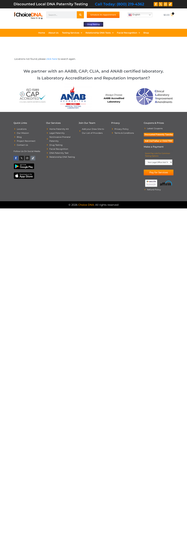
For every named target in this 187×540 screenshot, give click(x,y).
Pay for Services (158, 172)
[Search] (80, 14)
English (134, 15)
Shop (146, 33)
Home (41, 33)
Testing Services (72, 33)
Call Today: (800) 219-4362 (119, 4)
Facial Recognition (128, 33)
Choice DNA (86, 205)
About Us (53, 33)
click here (51, 59)
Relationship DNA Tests (99, 33)
